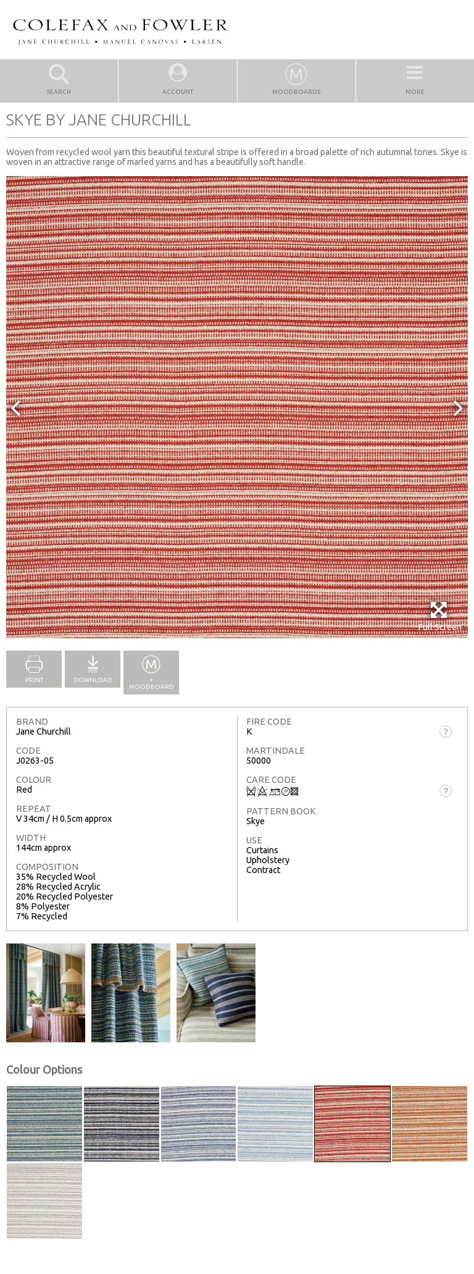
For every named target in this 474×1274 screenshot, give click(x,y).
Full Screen (440, 616)
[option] (237, 407)
